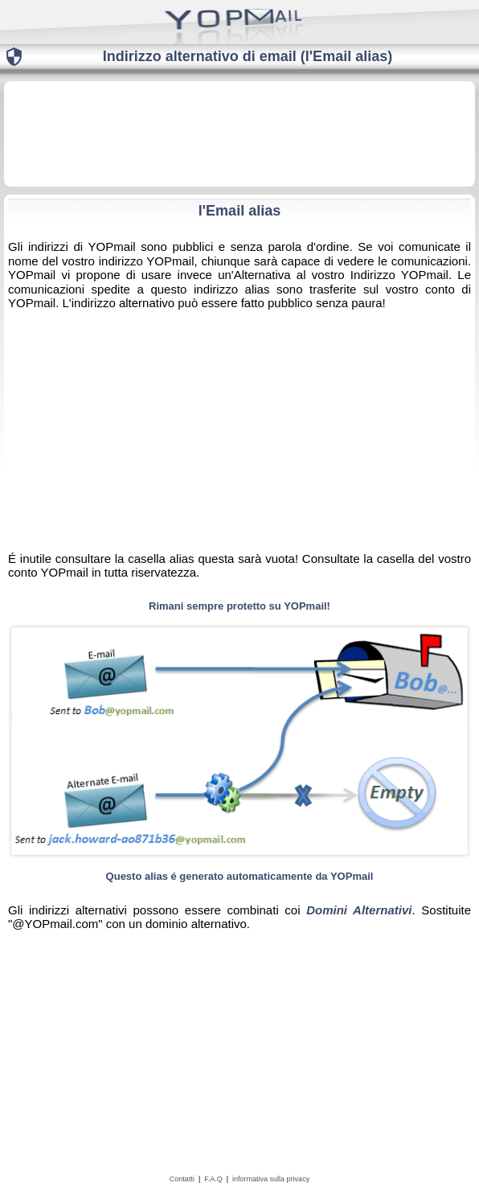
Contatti (182, 1179)
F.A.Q (213, 1179)
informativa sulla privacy (270, 1179)
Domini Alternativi (358, 910)
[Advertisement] (239, 132)
